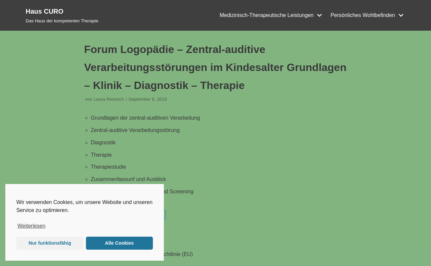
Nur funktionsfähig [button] (50, 243)
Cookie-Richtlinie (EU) (167, 254)
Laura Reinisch (109, 99)
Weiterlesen (31, 226)
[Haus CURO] (62, 15)
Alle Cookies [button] (119, 243)
